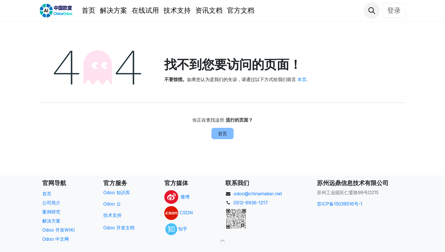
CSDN (186, 212)
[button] (372, 10)
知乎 (182, 229)
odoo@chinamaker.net (258, 193)
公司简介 (51, 203)
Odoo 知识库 (116, 192)
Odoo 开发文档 (119, 227)
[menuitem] (88, 10)
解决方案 (51, 221)
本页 (302, 79)
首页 (222, 133)
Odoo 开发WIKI (58, 230)
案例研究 (51, 212)
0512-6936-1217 (251, 203)
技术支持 (112, 215)
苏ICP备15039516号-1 (339, 204)
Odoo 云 (112, 204)
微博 (185, 196)
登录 (394, 10)
